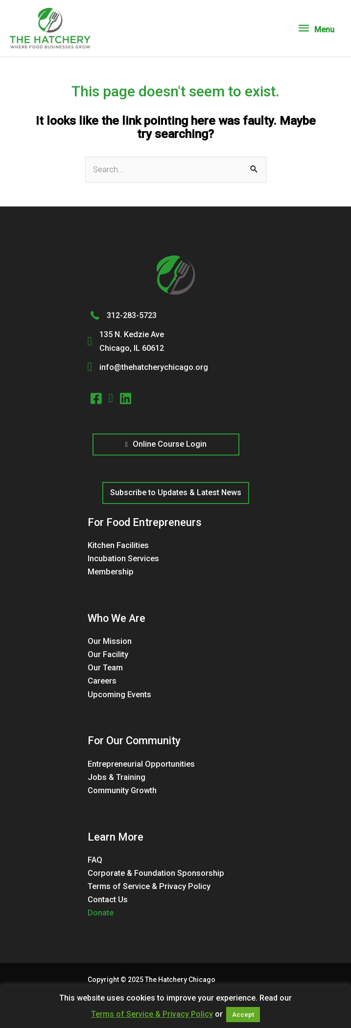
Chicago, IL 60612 (131, 348)
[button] (175, 493)
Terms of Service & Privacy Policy (149, 886)
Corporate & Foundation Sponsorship (156, 873)
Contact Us (108, 899)
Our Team (105, 667)
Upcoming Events (119, 694)
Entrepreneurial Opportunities (141, 764)
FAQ (95, 860)
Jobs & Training (116, 777)
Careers (102, 680)
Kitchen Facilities (118, 545)
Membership (111, 571)
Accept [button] (243, 1014)
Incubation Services (123, 558)
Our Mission (110, 641)
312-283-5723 (132, 315)
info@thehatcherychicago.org (153, 367)
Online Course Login (165, 444)
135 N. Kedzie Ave (131, 334)
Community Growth (122, 790)
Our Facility (108, 654)
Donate (101, 912)
